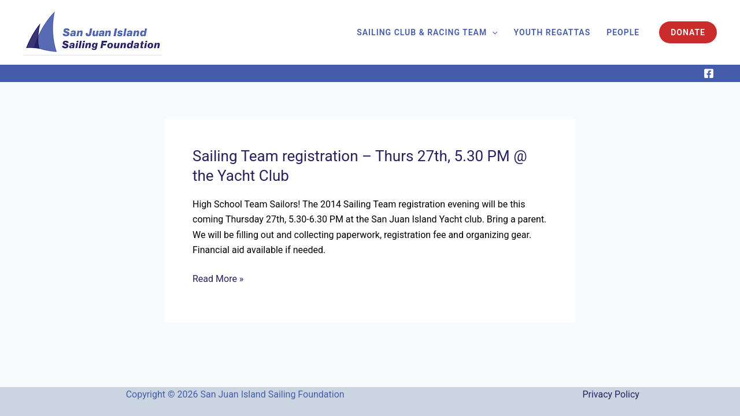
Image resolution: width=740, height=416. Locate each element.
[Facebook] (709, 73)
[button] (688, 32)
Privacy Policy (610, 394)
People (622, 32)
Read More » (218, 279)
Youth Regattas (552, 32)
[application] (492, 32)
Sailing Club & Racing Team (427, 32)
